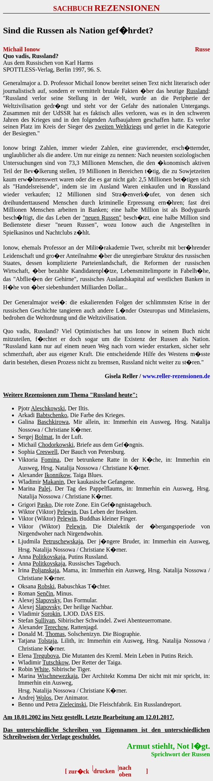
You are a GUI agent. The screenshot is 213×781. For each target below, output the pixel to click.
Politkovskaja (49, 557)
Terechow (56, 627)
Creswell (46, 452)
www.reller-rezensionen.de (176, 376)
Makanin (53, 482)
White (41, 669)
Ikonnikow (57, 475)
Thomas (55, 634)
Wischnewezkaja (57, 676)
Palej (44, 488)
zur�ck (79, 771)
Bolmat (43, 437)
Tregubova (46, 655)
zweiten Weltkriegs (118, 126)
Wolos (43, 697)
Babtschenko (51, 415)
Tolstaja (47, 640)
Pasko (44, 504)
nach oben (125, 771)
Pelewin (66, 512)
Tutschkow (55, 662)
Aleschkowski (48, 408)
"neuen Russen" (101, 217)
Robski (46, 586)
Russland (197, 91)
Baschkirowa (53, 422)
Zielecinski (73, 704)
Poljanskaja (45, 570)
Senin (45, 593)
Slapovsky (48, 600)
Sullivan (45, 620)
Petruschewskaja (63, 541)
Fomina (50, 459)
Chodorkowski (56, 444)
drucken (104, 771)
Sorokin (50, 613)
